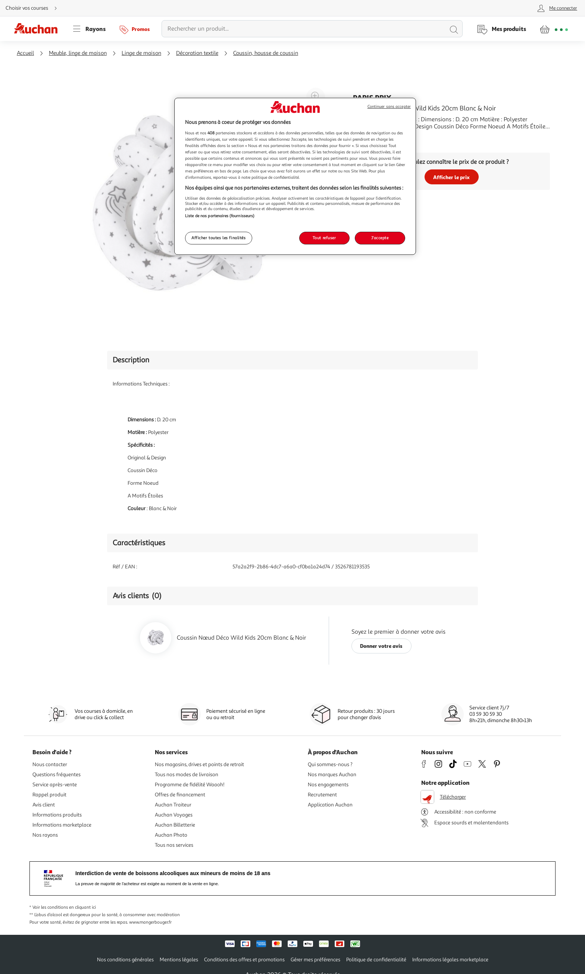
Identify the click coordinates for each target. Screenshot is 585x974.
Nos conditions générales (125, 959)
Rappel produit (49, 795)
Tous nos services (174, 845)
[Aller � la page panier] (554, 28)
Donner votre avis (381, 646)
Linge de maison (141, 53)
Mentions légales (179, 959)
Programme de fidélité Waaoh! (190, 784)
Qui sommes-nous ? (330, 764)
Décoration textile (197, 53)
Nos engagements (328, 784)
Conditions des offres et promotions (244, 959)
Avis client (43, 805)
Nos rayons (45, 835)
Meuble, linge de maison (78, 53)
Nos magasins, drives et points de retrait (199, 764)
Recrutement (322, 795)
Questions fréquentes (56, 774)
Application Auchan (330, 805)
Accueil (25, 53)
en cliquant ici (82, 907)
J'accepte (379, 237)
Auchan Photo (171, 835)
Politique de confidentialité (376, 959)
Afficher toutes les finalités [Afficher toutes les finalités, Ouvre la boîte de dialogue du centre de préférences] (218, 237)
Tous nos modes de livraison (186, 774)
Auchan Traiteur (173, 805)
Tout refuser (324, 237)
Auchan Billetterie (175, 825)
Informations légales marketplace (450, 959)
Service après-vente (54, 784)
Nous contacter (49, 764)
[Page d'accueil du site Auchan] (38, 28)
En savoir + (367, 137)
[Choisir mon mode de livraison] (34, 8)
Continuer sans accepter (389, 106)
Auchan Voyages (174, 815)
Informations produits (57, 815)
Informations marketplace (61, 825)
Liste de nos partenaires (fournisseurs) (219, 215)
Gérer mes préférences (315, 959)
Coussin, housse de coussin (265, 53)
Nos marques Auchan (332, 774)
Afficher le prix (451, 177)
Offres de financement (180, 795)
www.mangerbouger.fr (150, 922)
